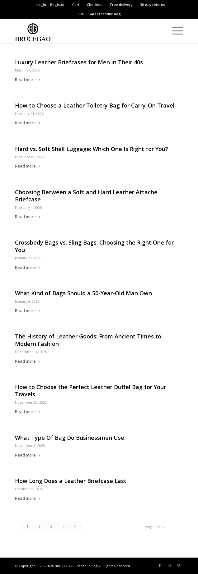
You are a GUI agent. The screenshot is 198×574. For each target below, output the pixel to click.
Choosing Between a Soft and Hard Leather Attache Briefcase (86, 195)
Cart (75, 4)
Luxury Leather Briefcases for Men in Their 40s (79, 62)
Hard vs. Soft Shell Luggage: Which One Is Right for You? (91, 149)
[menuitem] (50, 4)
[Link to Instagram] (169, 565)
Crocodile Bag (109, 13)
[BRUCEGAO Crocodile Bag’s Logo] (82, 30)
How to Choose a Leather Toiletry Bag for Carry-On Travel (95, 105)
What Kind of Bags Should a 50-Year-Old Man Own (83, 293)
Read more (28, 79)
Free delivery (121, 4)
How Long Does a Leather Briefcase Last (70, 480)
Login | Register (50, 4)
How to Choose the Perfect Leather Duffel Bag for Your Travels (90, 390)
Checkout (95, 4)
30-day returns (152, 4)
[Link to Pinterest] (178, 565)
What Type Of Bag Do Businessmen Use (69, 437)
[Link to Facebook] (159, 565)
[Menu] (174, 30)
